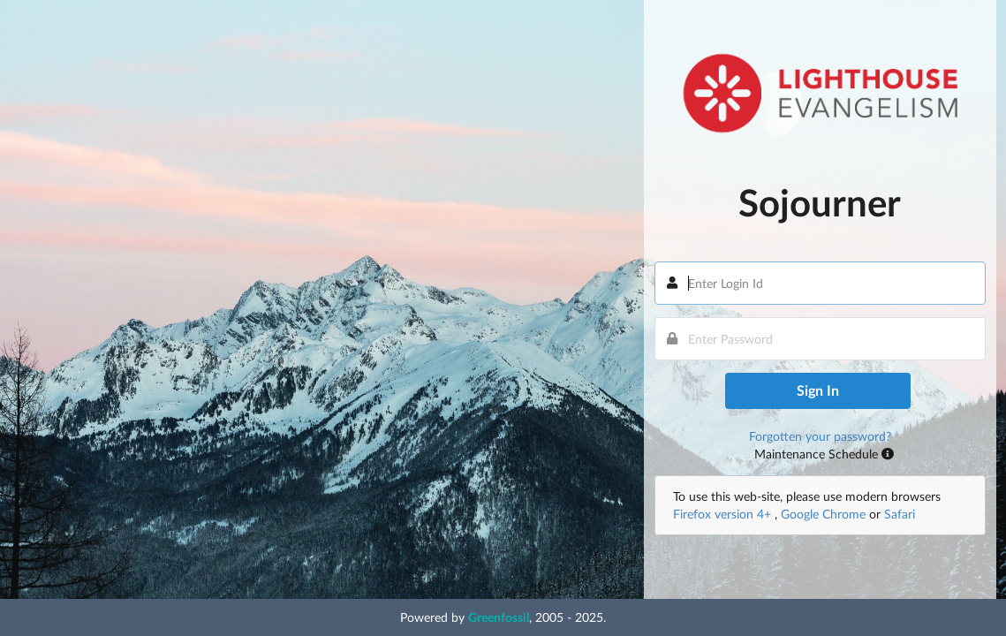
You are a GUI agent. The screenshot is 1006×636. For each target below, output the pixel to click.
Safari (899, 513)
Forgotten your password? (820, 435)
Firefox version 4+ (724, 513)
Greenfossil (498, 617)
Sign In (818, 390)
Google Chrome (823, 513)
